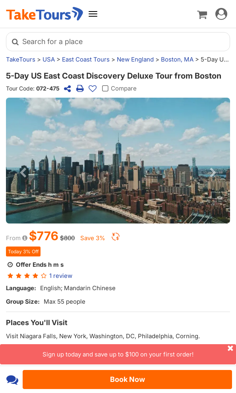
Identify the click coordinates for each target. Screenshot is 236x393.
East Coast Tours (86, 59)
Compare (118, 88)
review (60, 275)
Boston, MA (177, 59)
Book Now (127, 379)
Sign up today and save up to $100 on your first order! (139, 351)
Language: (21, 288)
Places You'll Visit (37, 322)
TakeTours (20, 59)
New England (135, 59)
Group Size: (23, 301)
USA (49, 59)
